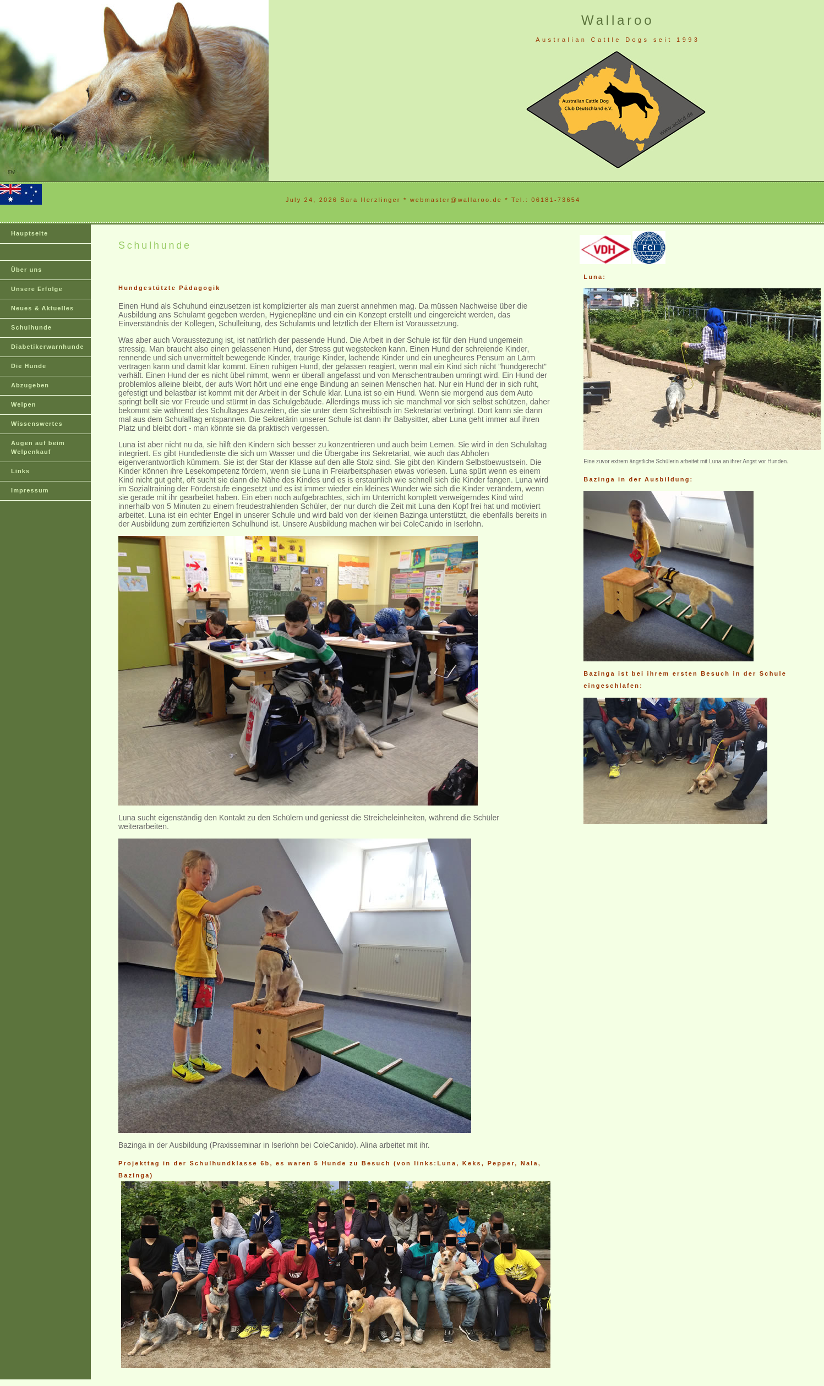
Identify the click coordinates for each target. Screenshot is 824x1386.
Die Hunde (28, 366)
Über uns (26, 269)
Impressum (30, 490)
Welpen (23, 404)
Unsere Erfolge (37, 289)
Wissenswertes (37, 423)
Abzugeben (30, 385)
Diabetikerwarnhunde (47, 346)
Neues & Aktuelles (42, 308)
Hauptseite (29, 233)
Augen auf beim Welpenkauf (38, 447)
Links (20, 471)
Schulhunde (31, 327)
